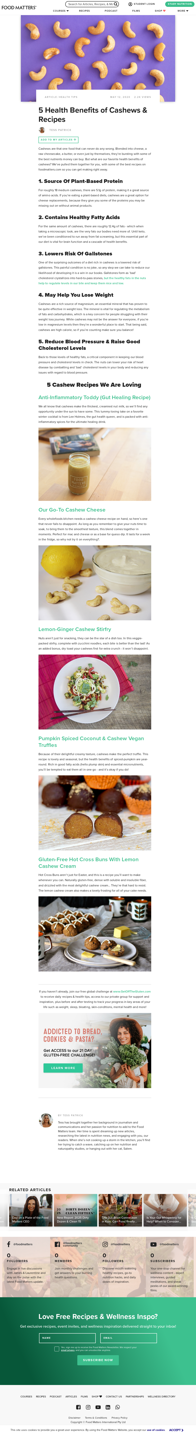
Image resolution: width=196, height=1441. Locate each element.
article (51, 97)
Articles (71, 1396)
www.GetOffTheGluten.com (132, 991)
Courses (59, 10)
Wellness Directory (162, 1396)
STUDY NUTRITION (180, 4)
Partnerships (135, 1396)
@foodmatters (23, 1244)
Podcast (111, 10)
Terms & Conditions (96, 1417)
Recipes (84, 10)
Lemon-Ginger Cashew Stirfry (74, 629)
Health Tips (68, 97)
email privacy (67, 1350)
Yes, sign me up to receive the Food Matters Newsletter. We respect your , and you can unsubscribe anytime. (99, 1349)
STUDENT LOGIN (141, 4)
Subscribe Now (98, 1360)
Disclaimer (74, 1417)
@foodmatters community (72, 1244)
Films (136, 10)
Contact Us (114, 1396)
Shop (160, 10)
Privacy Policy (119, 1417)
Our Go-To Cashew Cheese (71, 510)
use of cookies (156, 1430)
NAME (46, 1337)
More (181, 10)
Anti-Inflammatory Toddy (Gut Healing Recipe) (94, 397)
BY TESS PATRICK (70, 1115)
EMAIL (108, 1337)
